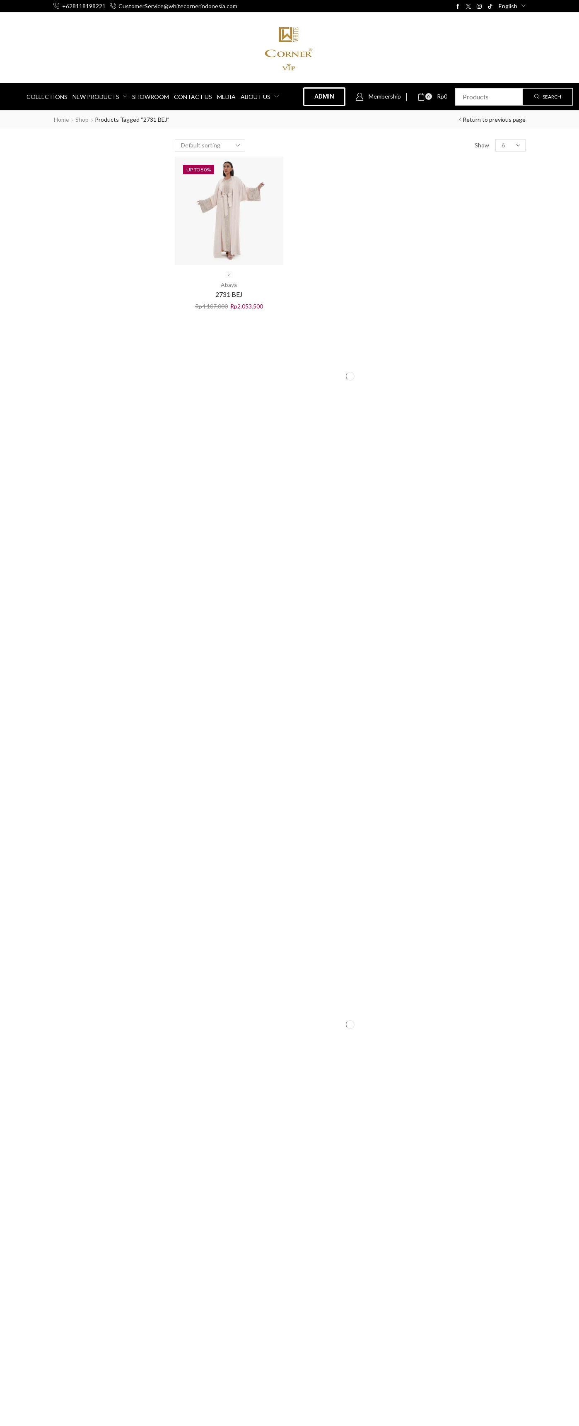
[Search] (547, 97)
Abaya (229, 284)
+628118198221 (84, 6)
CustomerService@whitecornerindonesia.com (177, 6)
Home (61, 119)
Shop (82, 119)
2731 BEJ (229, 294)
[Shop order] (210, 145)
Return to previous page (494, 119)
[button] (378, 97)
